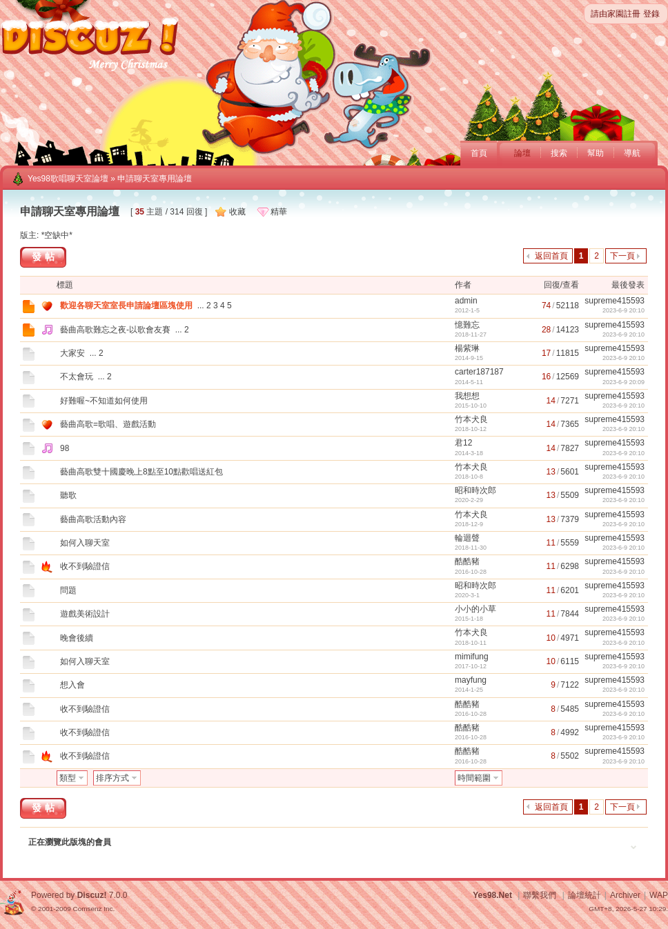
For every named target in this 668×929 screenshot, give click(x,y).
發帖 (45, 256)
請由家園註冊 (615, 14)
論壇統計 (584, 895)
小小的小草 (475, 609)
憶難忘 (467, 325)
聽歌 (68, 495)
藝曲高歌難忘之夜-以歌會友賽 (115, 329)
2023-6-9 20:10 (623, 310)
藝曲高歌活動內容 (93, 519)
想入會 (72, 685)
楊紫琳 (467, 348)
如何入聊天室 (85, 543)
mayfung (471, 680)
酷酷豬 (467, 561)
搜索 (559, 153)
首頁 (479, 153)
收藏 (237, 212)
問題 (68, 590)
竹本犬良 (471, 419)
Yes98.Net (492, 895)
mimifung (472, 656)
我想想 (467, 396)
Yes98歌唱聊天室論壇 (68, 178)
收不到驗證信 (85, 566)
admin (466, 301)
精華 (279, 212)
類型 (67, 778)
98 (64, 448)
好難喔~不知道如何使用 (104, 401)
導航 (632, 153)
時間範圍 (474, 778)
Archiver (625, 895)
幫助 (595, 153)
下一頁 (622, 256)
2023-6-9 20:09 (623, 382)
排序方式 (112, 778)
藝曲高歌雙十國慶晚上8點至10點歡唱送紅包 (141, 472)
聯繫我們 (539, 895)
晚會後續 (76, 638)
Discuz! (92, 895)
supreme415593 (614, 301)
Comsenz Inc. (93, 908)
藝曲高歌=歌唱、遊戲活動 (108, 424)
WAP (658, 895)
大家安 (72, 353)
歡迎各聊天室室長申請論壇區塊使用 (126, 305)
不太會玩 (76, 376)
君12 (463, 443)
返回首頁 (551, 256)
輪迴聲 (467, 538)
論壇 (522, 153)
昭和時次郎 (475, 490)
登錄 (651, 14)
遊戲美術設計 (85, 614)
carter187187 (479, 372)
